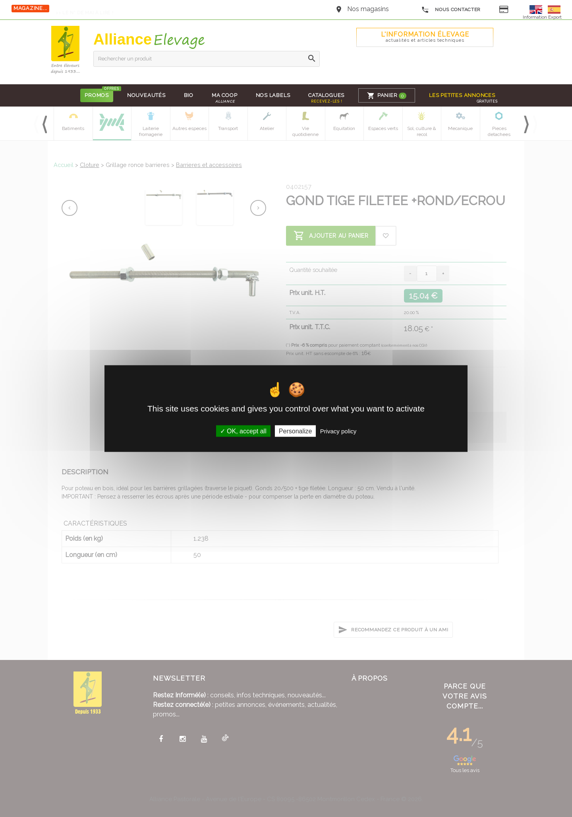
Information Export (542, 17)
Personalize (295, 431)
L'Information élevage (425, 37)
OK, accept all (243, 431)
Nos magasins (368, 9)
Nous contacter (451, 10)
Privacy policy (338, 431)
